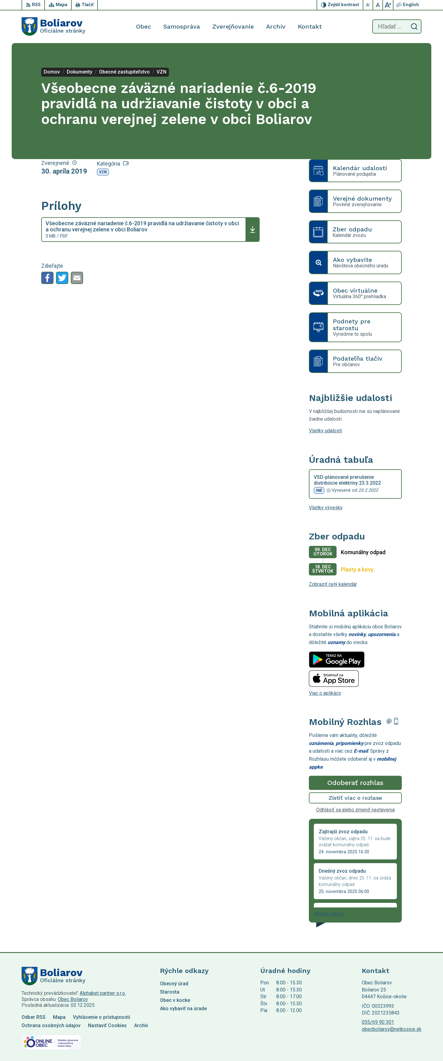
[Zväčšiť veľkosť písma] (388, 5)
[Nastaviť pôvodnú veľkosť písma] (378, 5)
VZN (103, 172)
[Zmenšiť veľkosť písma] (368, 5)
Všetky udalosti (325, 431)
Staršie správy (329, 914)
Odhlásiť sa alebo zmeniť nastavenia (355, 810)
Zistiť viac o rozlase (355, 798)
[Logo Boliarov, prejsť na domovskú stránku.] (54, 26)
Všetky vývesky (326, 507)
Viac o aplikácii (325, 693)
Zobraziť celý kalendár (333, 584)
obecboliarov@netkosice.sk (391, 1029)
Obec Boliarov (73, 999)
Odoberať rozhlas (355, 783)
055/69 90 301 (378, 1022)
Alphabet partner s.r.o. (103, 993)
